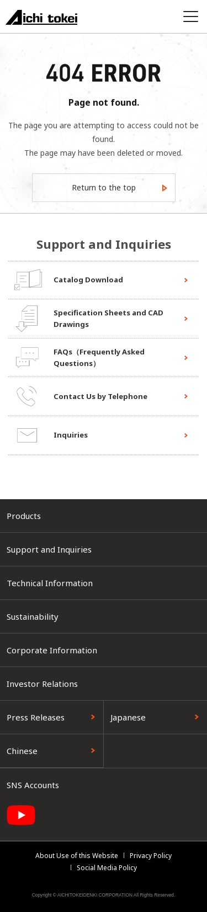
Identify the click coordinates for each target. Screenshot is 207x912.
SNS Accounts (33, 784)
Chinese (22, 750)
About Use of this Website (76, 855)
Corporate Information (52, 650)
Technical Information (50, 582)
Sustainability (33, 616)
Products (24, 515)
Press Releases (36, 717)
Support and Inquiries (49, 549)
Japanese (128, 717)
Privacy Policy (151, 855)
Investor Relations (42, 683)
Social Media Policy (107, 867)
